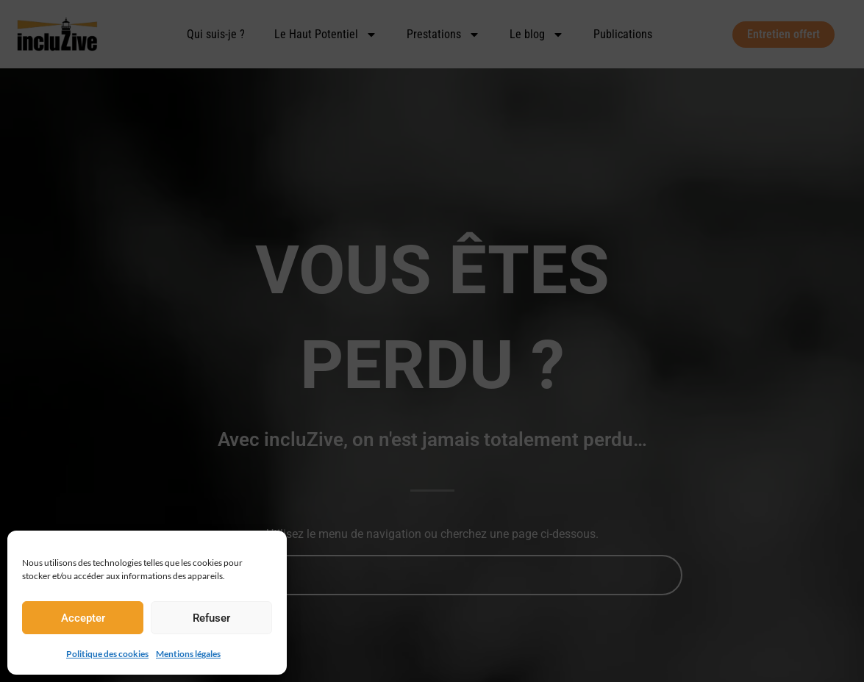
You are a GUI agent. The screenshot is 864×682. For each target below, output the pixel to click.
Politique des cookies (108, 653)
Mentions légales (186, 653)
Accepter (83, 618)
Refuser (211, 618)
